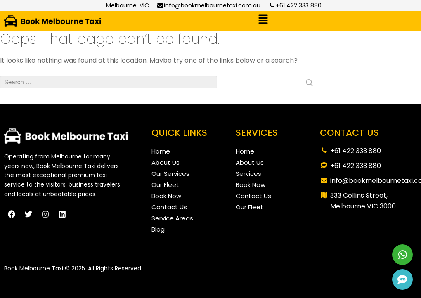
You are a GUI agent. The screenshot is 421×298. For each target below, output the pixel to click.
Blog (158, 229)
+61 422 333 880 (295, 5)
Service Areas (172, 218)
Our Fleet (165, 184)
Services (248, 173)
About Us (165, 162)
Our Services (170, 173)
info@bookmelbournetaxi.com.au (209, 5)
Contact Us (169, 207)
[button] (263, 20)
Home (160, 151)
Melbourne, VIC (127, 5)
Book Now (166, 196)
